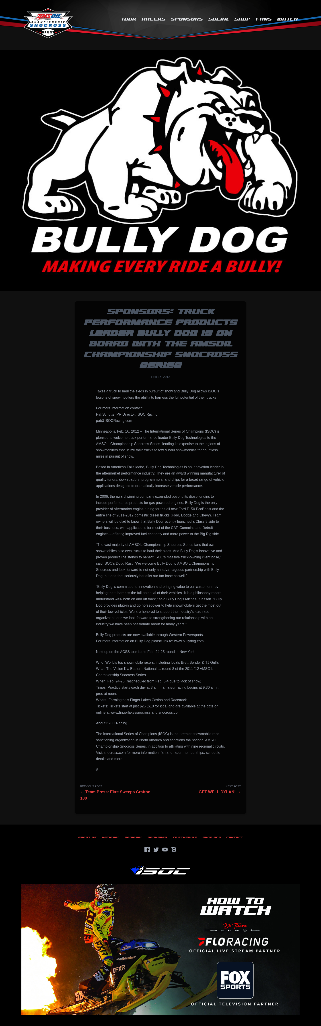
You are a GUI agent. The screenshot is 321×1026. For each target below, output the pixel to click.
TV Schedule (185, 837)
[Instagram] (174, 849)
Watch (287, 19)
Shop (242, 19)
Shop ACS (211, 837)
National (110, 837)
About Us (87, 837)
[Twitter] (156, 849)
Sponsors (187, 19)
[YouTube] (165, 849)
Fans (264, 19)
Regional (133, 837)
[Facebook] (147, 849)
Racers (153, 19)
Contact (234, 837)
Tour (128, 19)
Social (218, 19)
